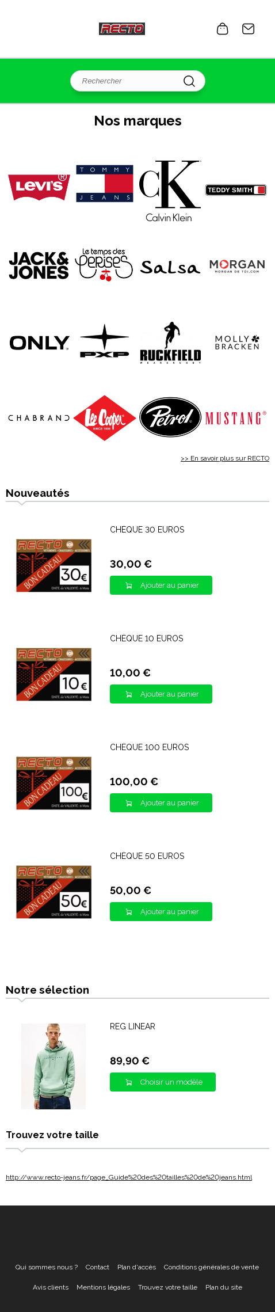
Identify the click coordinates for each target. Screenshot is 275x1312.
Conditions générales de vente (211, 1267)
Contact (248, 29)
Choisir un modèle (171, 1082)
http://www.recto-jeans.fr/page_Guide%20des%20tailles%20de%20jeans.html (129, 1177)
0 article (222, 29)
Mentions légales (103, 1287)
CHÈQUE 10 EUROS (146, 638)
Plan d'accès (136, 1267)
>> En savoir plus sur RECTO (225, 458)
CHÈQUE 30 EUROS (147, 529)
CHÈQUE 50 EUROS (147, 856)
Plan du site (223, 1287)
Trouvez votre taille (167, 1287)
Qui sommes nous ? (47, 1267)
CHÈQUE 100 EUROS (149, 747)
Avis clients (50, 1287)
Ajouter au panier (169, 585)
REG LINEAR (132, 1026)
